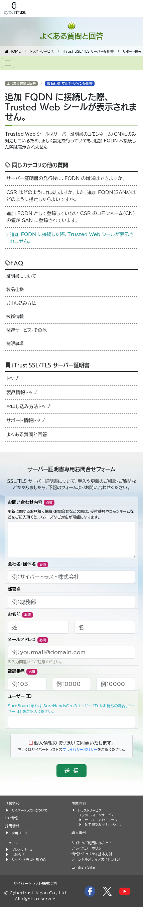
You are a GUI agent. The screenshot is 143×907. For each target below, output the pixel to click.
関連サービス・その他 (26, 330)
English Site (83, 867)
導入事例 (79, 832)
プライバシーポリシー (80, 749)
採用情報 (12, 826)
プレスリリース (22, 849)
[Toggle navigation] (8, 63)
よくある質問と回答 (71, 35)
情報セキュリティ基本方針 (92, 854)
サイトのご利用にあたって (92, 843)
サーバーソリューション (101, 820)
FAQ (14, 262)
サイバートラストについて (29, 810)
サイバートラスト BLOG (29, 859)
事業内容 (79, 803)
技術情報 (15, 316)
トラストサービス (90, 810)
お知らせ (18, 854)
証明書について (21, 276)
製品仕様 (15, 289)
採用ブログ (20, 833)
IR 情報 (11, 818)
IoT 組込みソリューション (103, 824)
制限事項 (15, 343)
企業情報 (12, 803)
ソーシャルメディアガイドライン (96, 859)
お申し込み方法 (21, 303)
